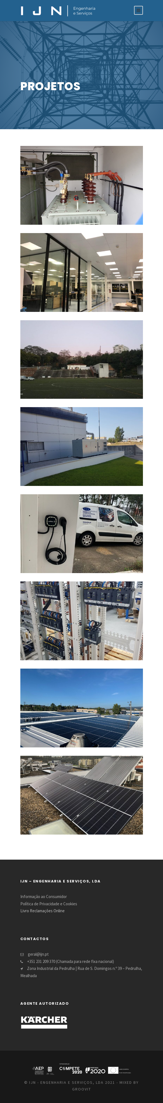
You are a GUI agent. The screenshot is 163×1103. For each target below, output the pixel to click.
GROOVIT (81, 1089)
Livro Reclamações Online (42, 910)
